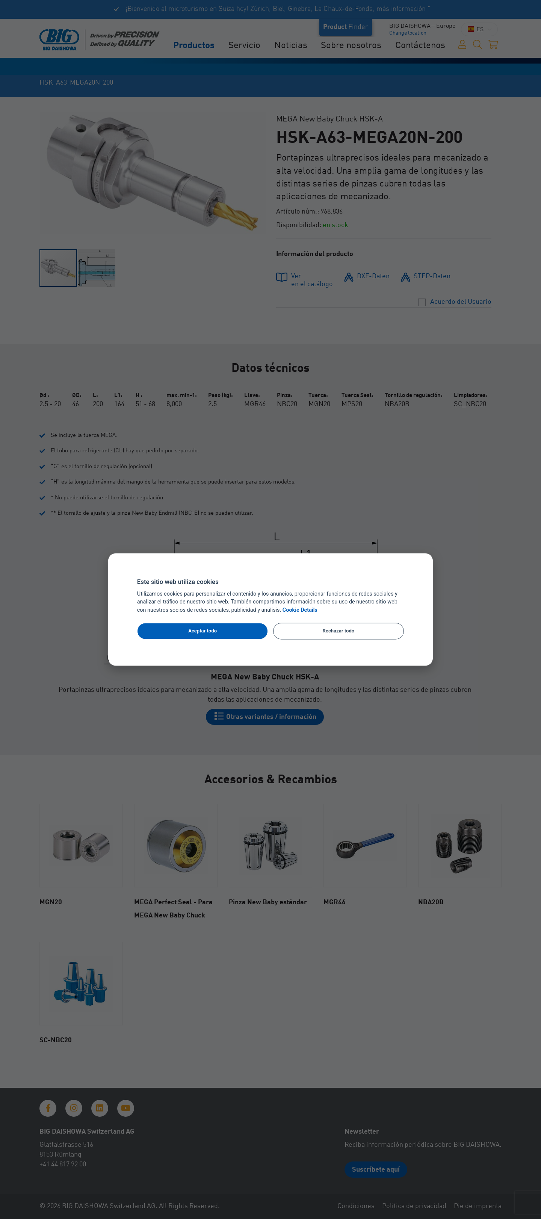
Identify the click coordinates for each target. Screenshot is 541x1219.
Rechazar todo (339, 631)
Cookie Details (300, 610)
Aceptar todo (202, 631)
